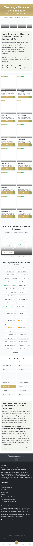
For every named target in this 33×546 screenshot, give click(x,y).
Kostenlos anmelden (8, 252)
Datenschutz (16, 535)
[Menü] (29, 544)
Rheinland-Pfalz (25, 455)
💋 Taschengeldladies (7, 455)
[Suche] (10, 544)
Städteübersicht (4, 485)
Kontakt (10, 535)
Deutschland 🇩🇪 (17, 455)
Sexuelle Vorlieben (5, 489)
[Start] (3, 544)
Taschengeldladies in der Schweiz (9, 501)
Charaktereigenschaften (6, 487)
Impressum (22, 535)
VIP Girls (3, 494)
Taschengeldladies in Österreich (8, 499)
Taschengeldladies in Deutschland (9, 496)
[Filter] (23, 544)
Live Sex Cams (4, 492)
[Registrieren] (16, 544)
